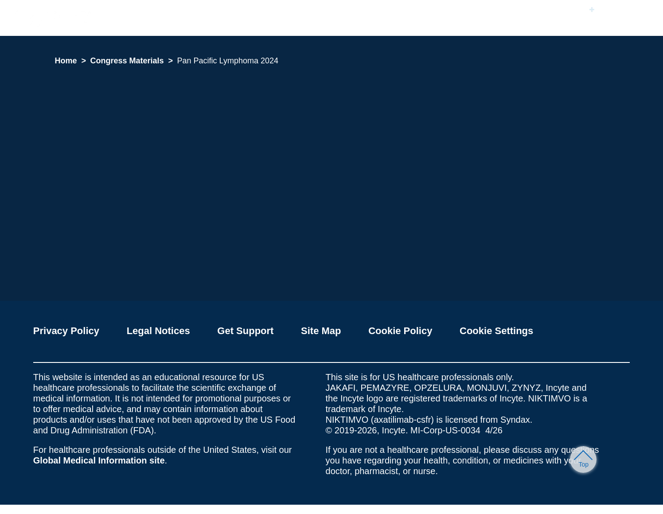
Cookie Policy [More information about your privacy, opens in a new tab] (345, 80)
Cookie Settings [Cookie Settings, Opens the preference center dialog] (300, 104)
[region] (335, 89)
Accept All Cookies (364, 104)
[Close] (466, 62)
